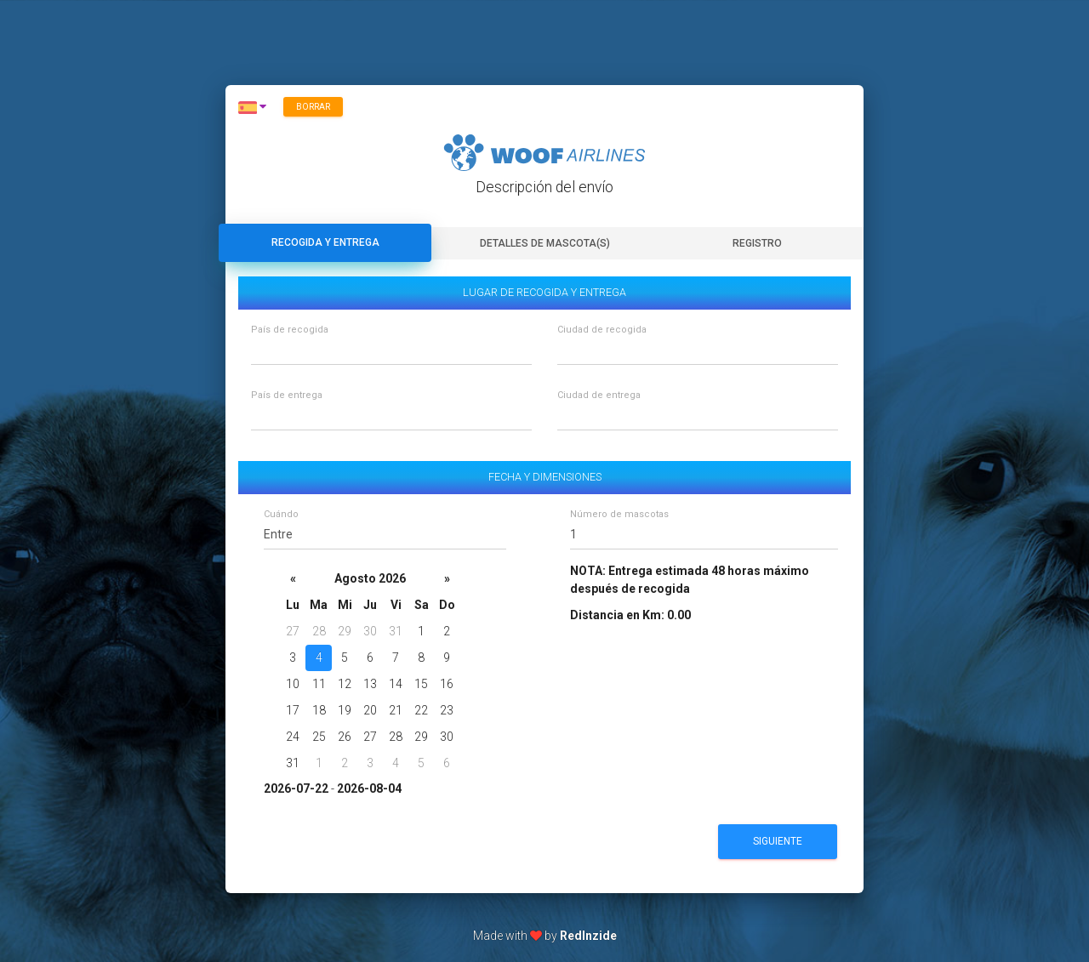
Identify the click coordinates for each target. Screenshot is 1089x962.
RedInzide (588, 935)
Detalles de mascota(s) (545, 243)
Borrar (313, 106)
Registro (757, 243)
